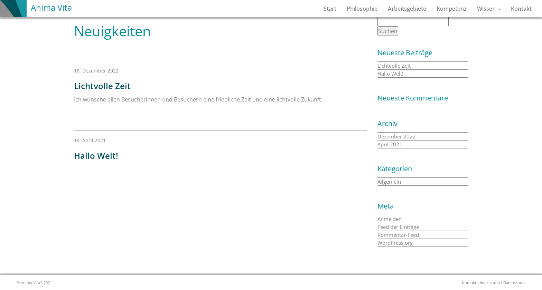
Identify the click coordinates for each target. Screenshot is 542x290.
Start (330, 8)
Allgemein (389, 181)
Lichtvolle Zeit (394, 65)
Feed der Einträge (398, 226)
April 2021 (389, 144)
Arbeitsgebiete (407, 8)
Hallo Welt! (390, 73)
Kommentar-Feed (398, 234)
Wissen (489, 8)
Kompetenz (452, 8)
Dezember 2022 (396, 136)
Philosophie (362, 8)
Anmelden (389, 218)
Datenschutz (514, 282)
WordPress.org (395, 242)
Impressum (490, 282)
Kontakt (521, 8)
